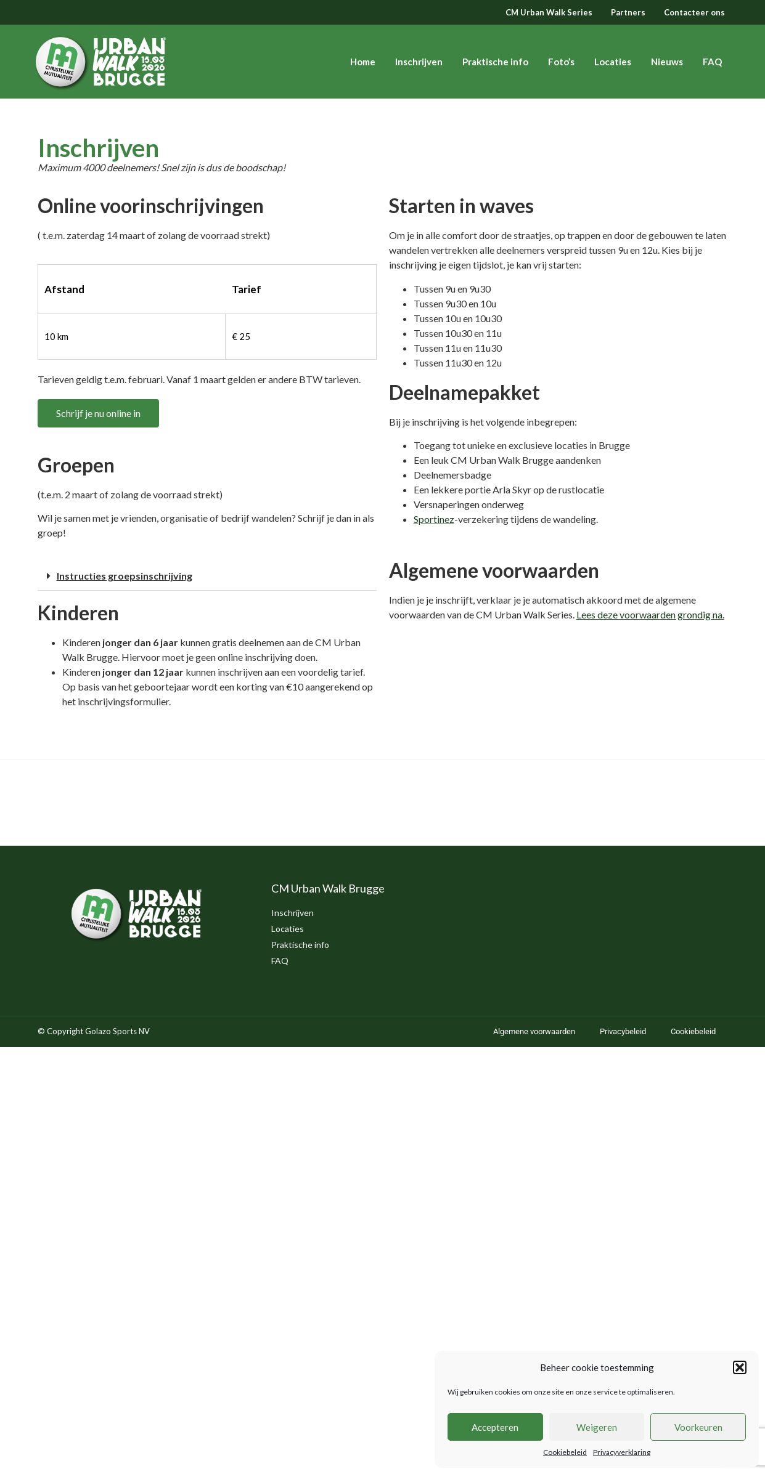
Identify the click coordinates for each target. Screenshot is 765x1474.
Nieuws (667, 61)
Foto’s (561, 61)
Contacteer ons (694, 12)
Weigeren (596, 1427)
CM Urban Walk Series (548, 12)
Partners (628, 12)
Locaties (612, 61)
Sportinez (434, 519)
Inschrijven (419, 61)
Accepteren (495, 1427)
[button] (740, 1367)
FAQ (712, 61)
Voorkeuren (698, 1427)
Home (362, 61)
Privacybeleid (623, 1031)
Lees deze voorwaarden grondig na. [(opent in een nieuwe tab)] (650, 614)
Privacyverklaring (621, 1452)
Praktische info (495, 61)
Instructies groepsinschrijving (124, 575)
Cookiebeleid (565, 1452)
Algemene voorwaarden (534, 1031)
